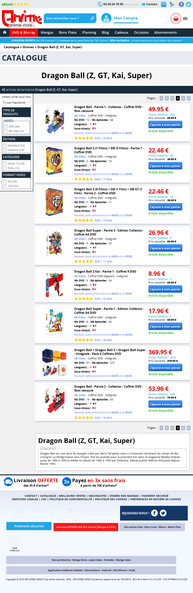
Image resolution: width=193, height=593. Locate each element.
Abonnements (165, 32)
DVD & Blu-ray (23, 32)
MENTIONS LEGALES (25, 499)
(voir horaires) (131, 4)
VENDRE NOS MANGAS (124, 496)
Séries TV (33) (16, 163)
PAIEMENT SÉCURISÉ (155, 496)
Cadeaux (121, 32)
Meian (162, 527)
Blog (105, 32)
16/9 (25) (13, 185)
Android (106, 570)
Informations (92, 570)
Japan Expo (95, 560)
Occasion (141, 32)
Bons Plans (68, 32)
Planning (89, 32)
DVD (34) (14, 126)
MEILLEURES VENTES (72, 496)
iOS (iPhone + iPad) (124, 570)
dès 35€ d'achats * (33, 40)
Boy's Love (151, 527)
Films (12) (14, 167)
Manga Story (79, 560)
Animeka (109, 560)
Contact (151, 4)
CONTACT (31, 496)
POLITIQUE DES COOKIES (111, 499)
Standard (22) (16, 145)
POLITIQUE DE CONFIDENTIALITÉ (70, 499)
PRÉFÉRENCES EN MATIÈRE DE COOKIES (155, 499)
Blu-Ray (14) (16, 130)
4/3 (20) (12, 181)
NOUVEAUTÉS (98, 496)
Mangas (47, 32)
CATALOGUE (48, 496)
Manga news (123, 560)
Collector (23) (16, 149)
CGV (43, 499)
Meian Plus (174, 527)
